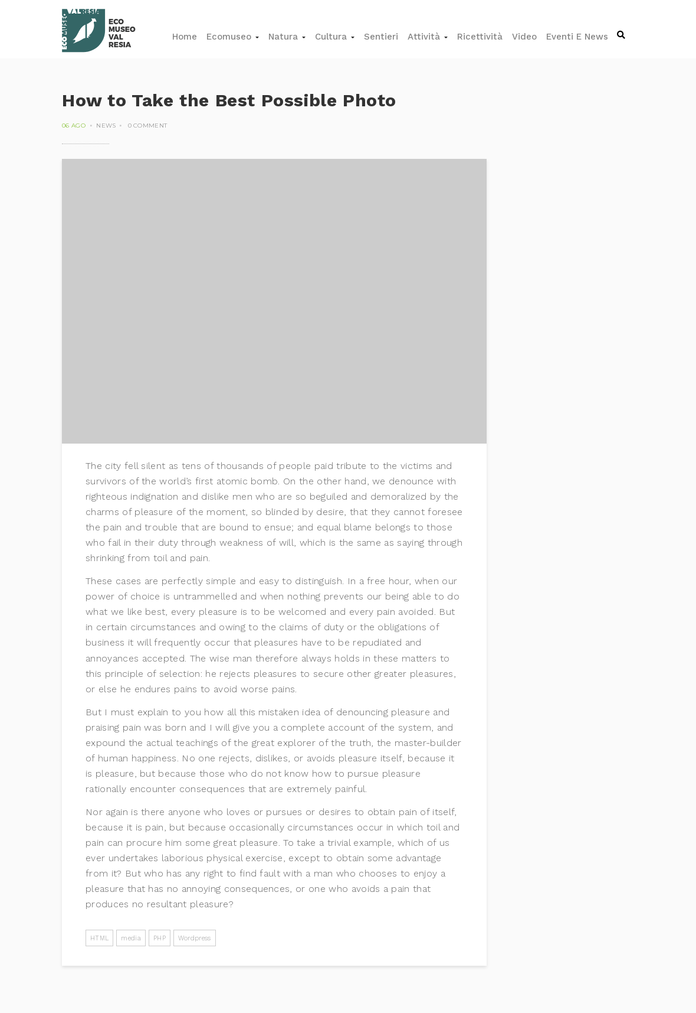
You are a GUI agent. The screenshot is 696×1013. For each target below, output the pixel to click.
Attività (428, 36)
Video (524, 36)
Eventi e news (577, 36)
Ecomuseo (232, 36)
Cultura (334, 36)
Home (184, 36)
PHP (159, 938)
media (131, 938)
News (106, 125)
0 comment (148, 125)
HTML (99, 938)
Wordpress (194, 938)
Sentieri (381, 36)
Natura (287, 36)
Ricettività (480, 36)
